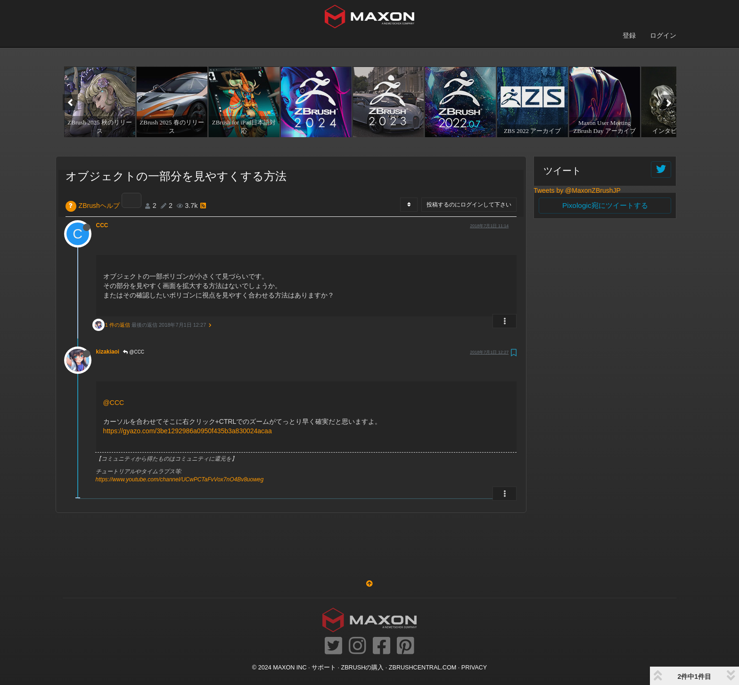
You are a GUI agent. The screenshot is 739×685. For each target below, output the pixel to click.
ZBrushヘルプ (99, 205)
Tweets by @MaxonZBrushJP (577, 190)
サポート (324, 667)
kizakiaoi (108, 351)
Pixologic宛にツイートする (605, 205)
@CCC (133, 352)
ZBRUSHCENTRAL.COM (422, 667)
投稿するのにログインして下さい (469, 204)
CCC (102, 225)
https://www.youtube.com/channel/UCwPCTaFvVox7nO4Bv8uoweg (180, 479)
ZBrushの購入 (362, 667)
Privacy (474, 667)
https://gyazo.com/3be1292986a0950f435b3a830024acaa (187, 431)
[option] (99, 101)
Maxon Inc (289, 667)
